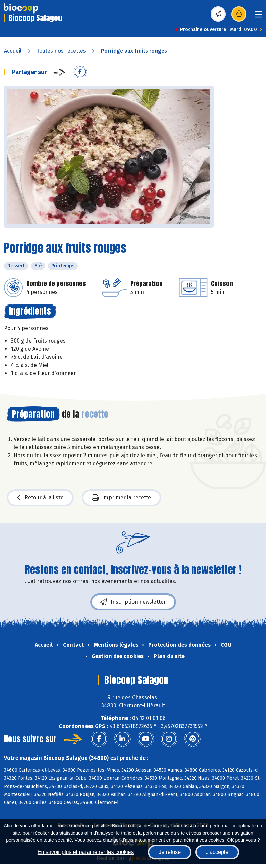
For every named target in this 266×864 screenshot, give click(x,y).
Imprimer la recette (121, 497)
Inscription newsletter (133, 602)
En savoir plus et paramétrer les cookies (86, 852)
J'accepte (217, 852)
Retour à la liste (40, 497)
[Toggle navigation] (258, 16)
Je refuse (170, 852)
